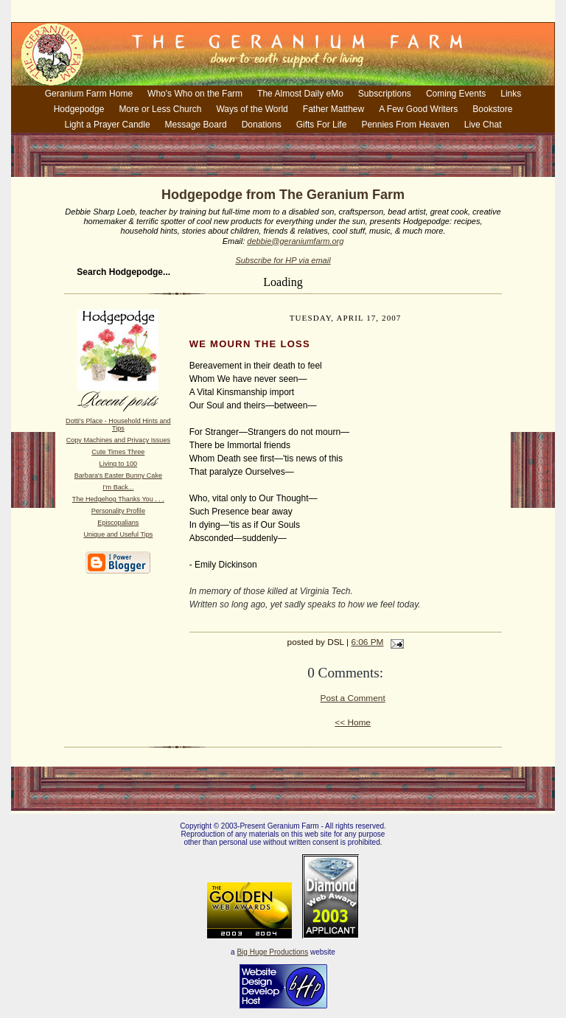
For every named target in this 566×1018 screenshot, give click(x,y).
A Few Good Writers (418, 109)
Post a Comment (353, 698)
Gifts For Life (321, 124)
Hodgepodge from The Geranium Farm (283, 194)
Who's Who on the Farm (194, 93)
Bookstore (492, 109)
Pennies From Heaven (405, 124)
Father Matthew (333, 109)
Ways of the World (251, 109)
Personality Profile (118, 511)
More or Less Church (160, 109)
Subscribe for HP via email (282, 260)
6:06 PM (367, 642)
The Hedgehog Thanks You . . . (118, 499)
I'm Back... (117, 487)
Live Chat (483, 124)
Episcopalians (118, 522)
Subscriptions (384, 93)
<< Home (353, 722)
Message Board (196, 124)
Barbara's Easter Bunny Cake (118, 475)
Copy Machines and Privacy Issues (118, 440)
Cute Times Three (117, 452)
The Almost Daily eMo (300, 93)
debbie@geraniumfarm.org (295, 241)
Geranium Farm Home (89, 93)
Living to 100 (118, 463)
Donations (262, 124)
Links (510, 93)
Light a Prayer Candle (107, 124)
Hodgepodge (79, 109)
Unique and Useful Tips (118, 534)
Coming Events (456, 93)
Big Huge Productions (272, 952)
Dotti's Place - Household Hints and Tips (118, 424)
